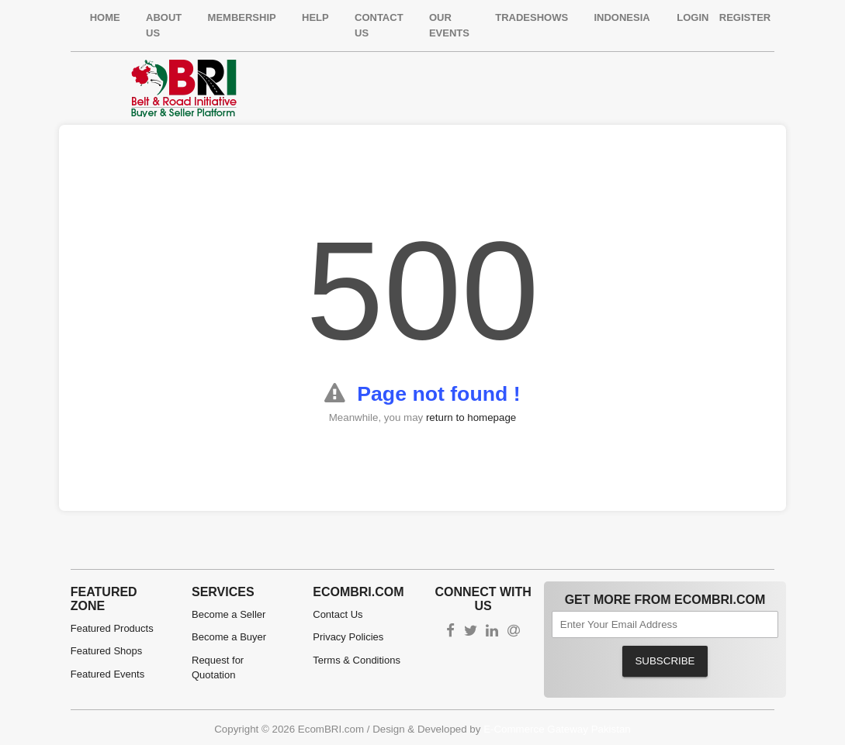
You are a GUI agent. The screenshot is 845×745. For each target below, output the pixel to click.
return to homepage (471, 417)
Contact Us (379, 25)
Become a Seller (228, 614)
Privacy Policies (348, 637)
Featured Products (112, 628)
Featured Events (107, 674)
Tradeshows (531, 17)
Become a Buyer (229, 637)
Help (315, 17)
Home (105, 17)
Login (692, 17)
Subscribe (664, 661)
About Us (164, 25)
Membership (242, 17)
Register (745, 17)
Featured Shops (107, 651)
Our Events (449, 25)
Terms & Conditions (356, 660)
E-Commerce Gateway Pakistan (557, 729)
